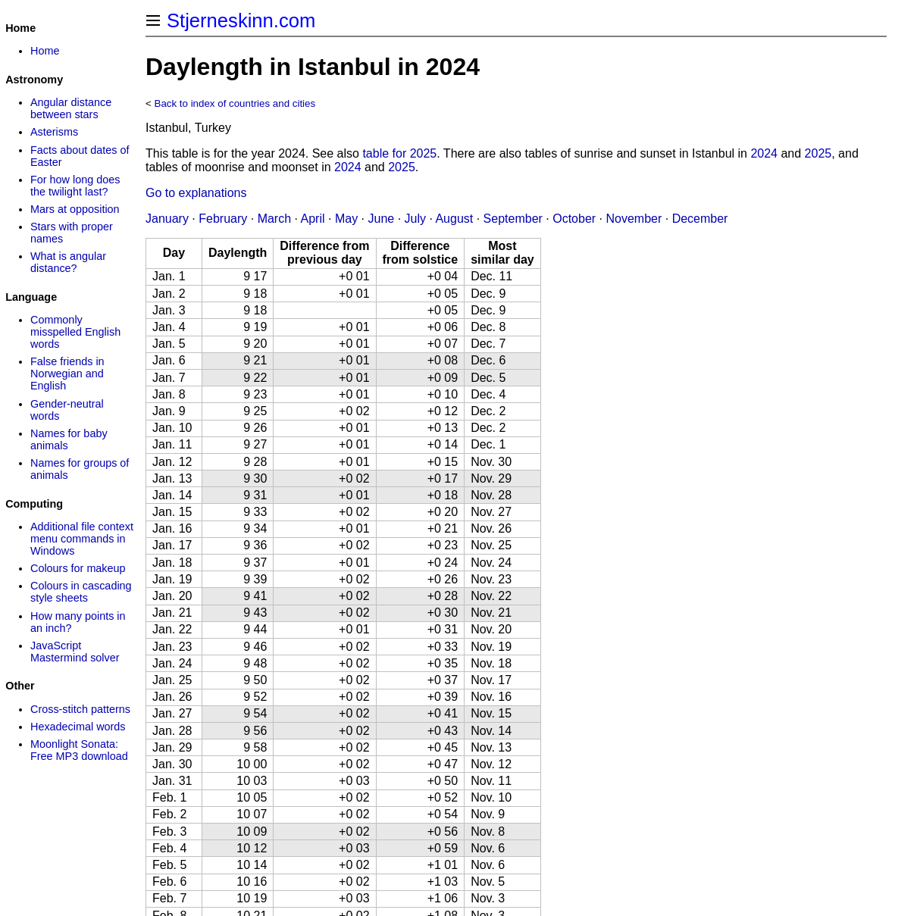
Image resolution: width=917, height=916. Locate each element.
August (454, 218)
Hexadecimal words (78, 727)
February (223, 218)
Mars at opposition (75, 209)
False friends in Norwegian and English (67, 373)
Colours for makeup (78, 568)
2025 (818, 153)
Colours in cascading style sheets (81, 592)
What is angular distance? (68, 262)
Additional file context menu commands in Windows (81, 539)
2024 (764, 153)
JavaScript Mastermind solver (75, 651)
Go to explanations (196, 192)
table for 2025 (399, 153)
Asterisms (54, 132)
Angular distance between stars (70, 108)
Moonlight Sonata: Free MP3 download (79, 750)
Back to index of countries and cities (235, 103)
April (313, 218)
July (415, 218)
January (167, 218)
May (346, 218)
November (634, 218)
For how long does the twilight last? (75, 186)
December (700, 218)
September (513, 218)
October (574, 218)
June (381, 218)
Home (44, 51)
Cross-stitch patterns (80, 709)
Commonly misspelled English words (75, 332)
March (274, 218)
